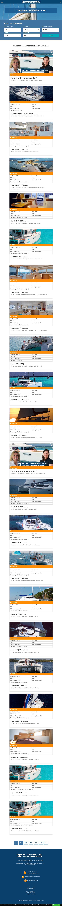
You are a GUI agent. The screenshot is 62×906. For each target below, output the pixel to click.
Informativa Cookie (40, 900)
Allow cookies (56, 904)
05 (41, 843)
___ (31, 902)
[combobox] (12, 30)
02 (26, 843)
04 (36, 843)
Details (47, 904)
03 (31, 843)
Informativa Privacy (32, 900)
